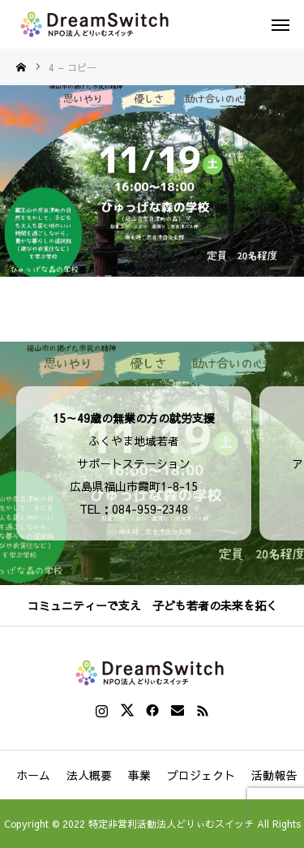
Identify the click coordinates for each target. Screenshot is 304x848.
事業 (139, 775)
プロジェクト (201, 775)
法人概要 (89, 775)
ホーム (33, 775)
